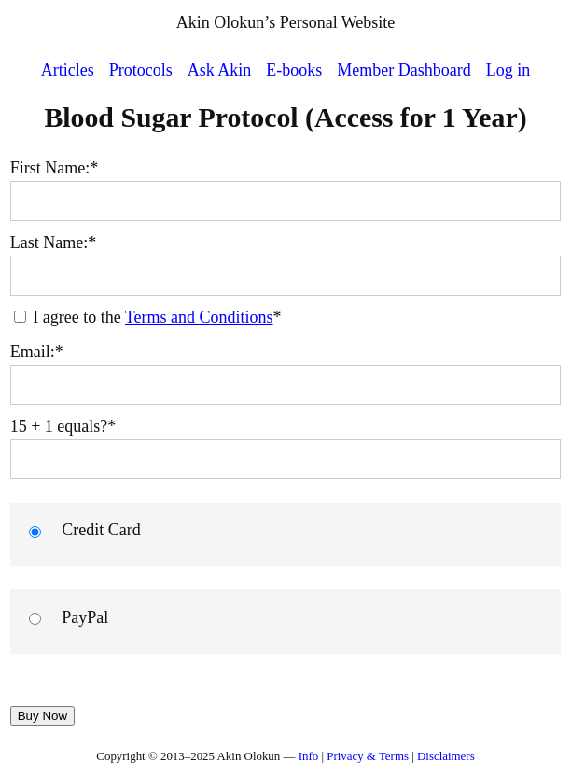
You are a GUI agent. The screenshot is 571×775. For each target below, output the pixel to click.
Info (309, 756)
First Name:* (54, 168)
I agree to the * (148, 317)
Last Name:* (53, 242)
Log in (508, 70)
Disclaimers (446, 756)
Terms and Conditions (199, 317)
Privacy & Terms (368, 756)
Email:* (36, 351)
